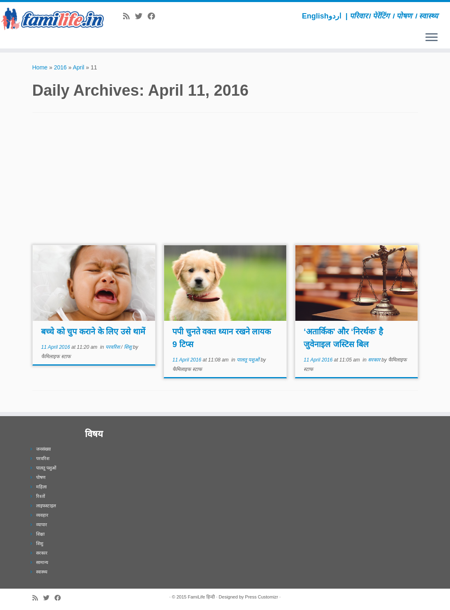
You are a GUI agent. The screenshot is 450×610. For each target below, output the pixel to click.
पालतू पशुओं (249, 360)
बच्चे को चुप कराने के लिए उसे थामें (93, 331)
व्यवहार (42, 515)
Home (40, 67)
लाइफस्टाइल (46, 505)
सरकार (374, 360)
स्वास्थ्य (41, 571)
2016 (60, 67)
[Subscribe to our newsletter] (163, 16)
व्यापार (41, 524)
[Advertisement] (225, 183)
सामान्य (42, 562)
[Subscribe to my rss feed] (129, 16)
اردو (335, 16)
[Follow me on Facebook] (154, 16)
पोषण (41, 477)
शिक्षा (40, 534)
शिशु (128, 347)
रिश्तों (40, 496)
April (78, 67)
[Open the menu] (431, 38)
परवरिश (113, 347)
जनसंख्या (43, 449)
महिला (41, 486)
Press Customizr (261, 596)
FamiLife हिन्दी (201, 596)
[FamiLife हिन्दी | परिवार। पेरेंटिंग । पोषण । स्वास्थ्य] (52, 18)
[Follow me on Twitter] (141, 16)
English (315, 16)
